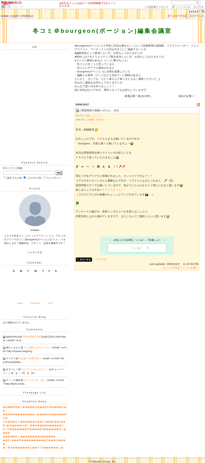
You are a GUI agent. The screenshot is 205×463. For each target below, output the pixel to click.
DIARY (15, 16)
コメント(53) (170, 267)
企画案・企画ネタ (96, 119)
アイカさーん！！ (115, 189)
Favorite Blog (35, 317)
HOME (5, 16)
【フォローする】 (177, 15)
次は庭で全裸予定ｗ (30, 358)
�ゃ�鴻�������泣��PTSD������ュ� (33, 447)
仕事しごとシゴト (94, 115)
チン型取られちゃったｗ (38, 347)
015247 (194, 11)
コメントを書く (189, 267)
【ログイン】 (197, 15)
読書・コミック (14, 6)
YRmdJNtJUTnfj (32, 336)
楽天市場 (198, 7)
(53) (116, 110)
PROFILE (27, 16)
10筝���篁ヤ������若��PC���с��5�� (34, 421)
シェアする (99, 259)
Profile (34, 188)
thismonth (35, 303)
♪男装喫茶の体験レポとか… (96, 110)
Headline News (35, 401)
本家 (99, 138)
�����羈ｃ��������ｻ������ (29, 436)
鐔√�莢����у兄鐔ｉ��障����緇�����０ (33, 425)
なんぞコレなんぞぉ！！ (35, 369)
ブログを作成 (183, 7)
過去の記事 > (186, 96)
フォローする (34, 252)
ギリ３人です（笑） (35, 380)
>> (155, 7)
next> (50, 303)
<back (20, 303)
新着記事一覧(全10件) (138, 96)
